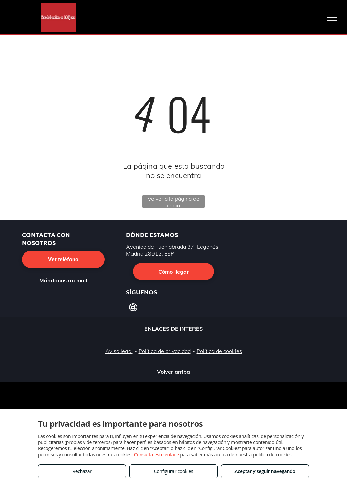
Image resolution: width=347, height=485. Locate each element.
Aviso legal (119, 351)
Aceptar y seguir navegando (264, 471)
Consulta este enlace (156, 454)
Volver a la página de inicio (173, 201)
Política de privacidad (165, 351)
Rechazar (81, 471)
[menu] (332, 17)
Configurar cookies (173, 471)
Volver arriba (173, 371)
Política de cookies (219, 351)
